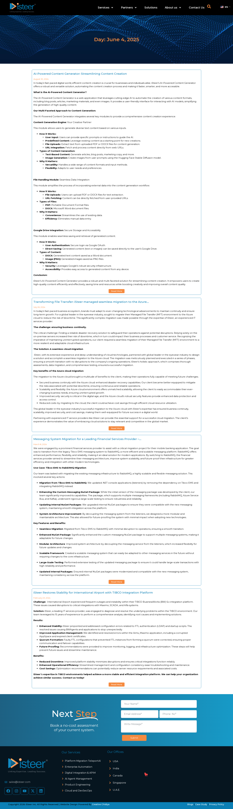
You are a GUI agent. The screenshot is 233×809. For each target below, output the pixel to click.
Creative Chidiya (100, 804)
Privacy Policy (216, 804)
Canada (118, 775)
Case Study (201, 804)
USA (115, 761)
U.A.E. (116, 789)
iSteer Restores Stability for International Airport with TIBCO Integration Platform (93, 592)
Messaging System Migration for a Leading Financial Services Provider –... (87, 439)
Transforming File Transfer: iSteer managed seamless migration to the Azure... (91, 302)
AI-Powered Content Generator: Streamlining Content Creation (80, 73)
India (116, 768)
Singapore (119, 782)
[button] (126, 761)
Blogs (190, 804)
